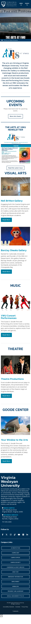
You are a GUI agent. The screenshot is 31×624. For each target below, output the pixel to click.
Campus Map (15, 553)
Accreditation (15, 548)
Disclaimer (17, 606)
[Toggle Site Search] (27, 4)
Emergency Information (15, 576)
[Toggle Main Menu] (21, 4)
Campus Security (16, 562)
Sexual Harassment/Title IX (15, 596)
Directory (15, 572)
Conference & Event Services (15, 567)
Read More (6, 220)
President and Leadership (15, 591)
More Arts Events (15, 116)
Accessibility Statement (8, 606)
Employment (15, 581)
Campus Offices (15, 557)
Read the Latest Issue (15, 168)
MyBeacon (15, 586)
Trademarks (15, 611)
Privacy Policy (25, 606)
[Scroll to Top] (1, 616)
